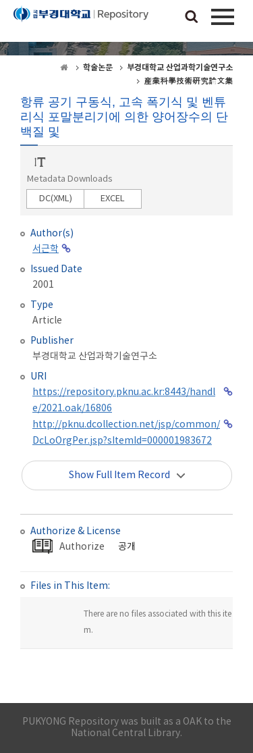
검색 (191, 17)
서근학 (45, 249)
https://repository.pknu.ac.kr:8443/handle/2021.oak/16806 (123, 400)
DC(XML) (55, 199)
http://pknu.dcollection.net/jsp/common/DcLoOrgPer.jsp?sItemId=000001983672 (126, 432)
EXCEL (113, 199)
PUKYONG (80, 23)
